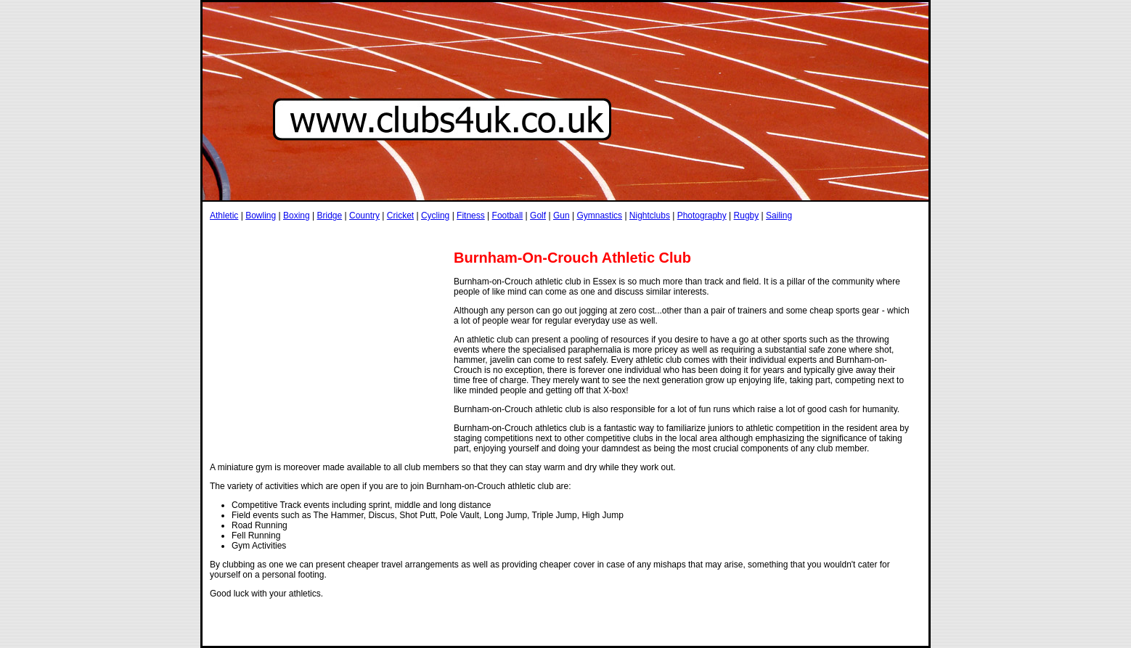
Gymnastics (599, 215)
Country (364, 215)
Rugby (746, 215)
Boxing (296, 215)
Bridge (329, 215)
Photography (702, 215)
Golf (538, 215)
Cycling (435, 215)
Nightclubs (649, 215)
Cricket (400, 215)
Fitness (471, 215)
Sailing (779, 215)
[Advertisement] (474, 234)
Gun (561, 215)
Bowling (260, 215)
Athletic (224, 215)
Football (507, 215)
